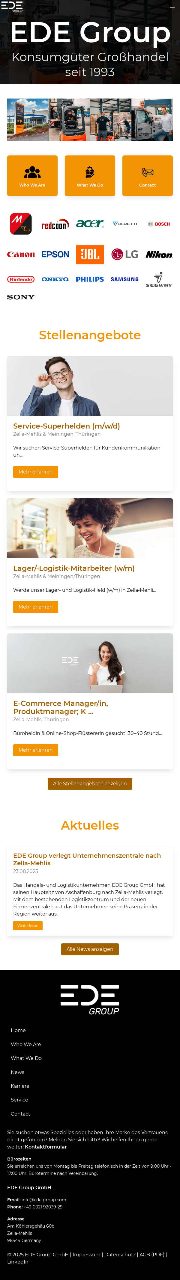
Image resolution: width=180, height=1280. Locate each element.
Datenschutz (120, 1255)
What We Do (26, 1058)
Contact (20, 1114)
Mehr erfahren (36, 472)
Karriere (20, 1086)
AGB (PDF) (152, 1255)
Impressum (86, 1255)
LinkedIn (17, 1262)
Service (19, 1100)
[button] (172, 8)
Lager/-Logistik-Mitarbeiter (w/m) (74, 568)
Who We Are (26, 1044)
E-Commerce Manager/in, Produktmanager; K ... (60, 707)
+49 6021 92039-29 (43, 1207)
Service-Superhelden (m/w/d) (66, 426)
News (17, 1072)
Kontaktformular (46, 1147)
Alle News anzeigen (90, 949)
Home (18, 1030)
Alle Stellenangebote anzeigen (90, 783)
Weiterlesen (27, 925)
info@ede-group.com (44, 1199)
